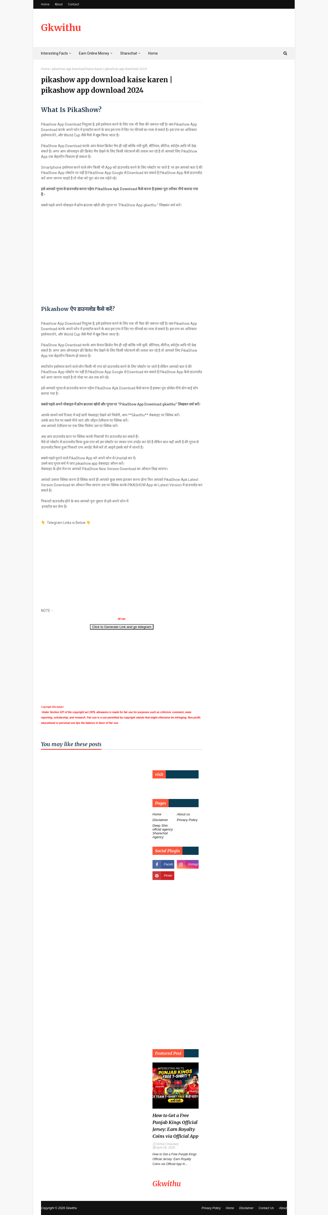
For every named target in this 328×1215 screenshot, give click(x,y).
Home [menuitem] (153, 53)
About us (183, 814)
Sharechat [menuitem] (128, 53)
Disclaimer (160, 820)
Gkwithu (61, 28)
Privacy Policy (187, 820)
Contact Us (266, 1208)
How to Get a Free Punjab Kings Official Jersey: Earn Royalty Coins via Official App (175, 1125)
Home (45, 4)
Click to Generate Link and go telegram (121, 627)
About (59, 4)
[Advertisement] (121, 561)
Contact (73, 4)
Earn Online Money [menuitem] (94, 53)
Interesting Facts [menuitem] (54, 53)
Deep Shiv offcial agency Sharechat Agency (162, 831)
